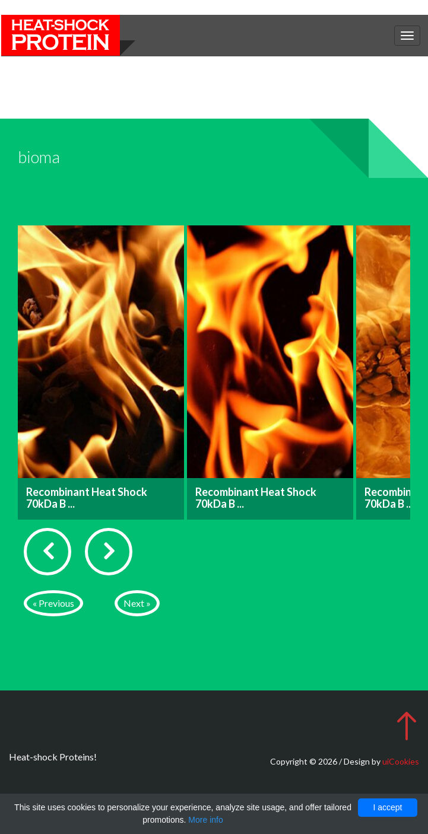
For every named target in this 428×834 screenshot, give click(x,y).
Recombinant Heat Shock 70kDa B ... (86, 497)
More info (205, 820)
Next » (137, 603)
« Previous (53, 603)
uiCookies (400, 761)
